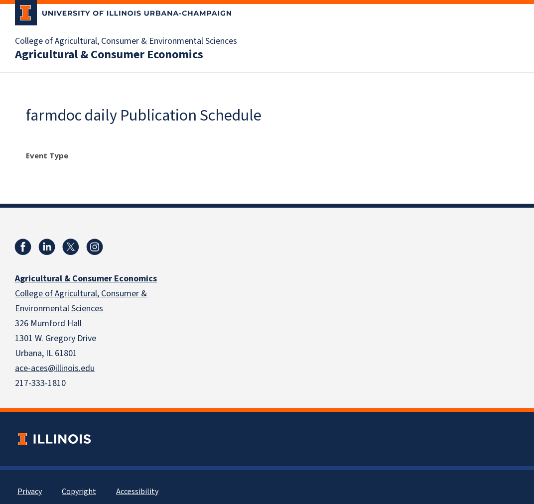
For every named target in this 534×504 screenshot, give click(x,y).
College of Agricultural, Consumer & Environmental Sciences (126, 41)
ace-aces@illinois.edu (55, 368)
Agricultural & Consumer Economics (109, 54)
